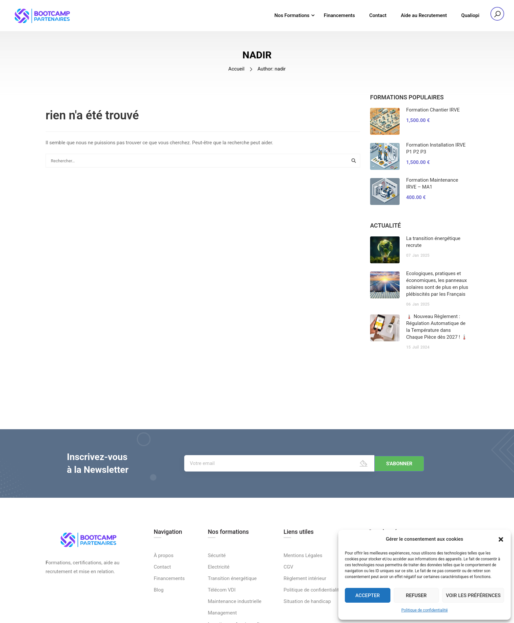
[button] (501, 539)
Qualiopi (470, 16)
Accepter (367, 595)
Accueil (236, 71)
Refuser (416, 595)
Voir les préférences (473, 595)
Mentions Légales (303, 597)
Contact (377, 16)
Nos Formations (291, 16)
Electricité (218, 609)
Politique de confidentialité (424, 610)
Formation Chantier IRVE (433, 112)
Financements (339, 16)
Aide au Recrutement (424, 16)
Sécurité (217, 597)
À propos (163, 597)
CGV (288, 609)
